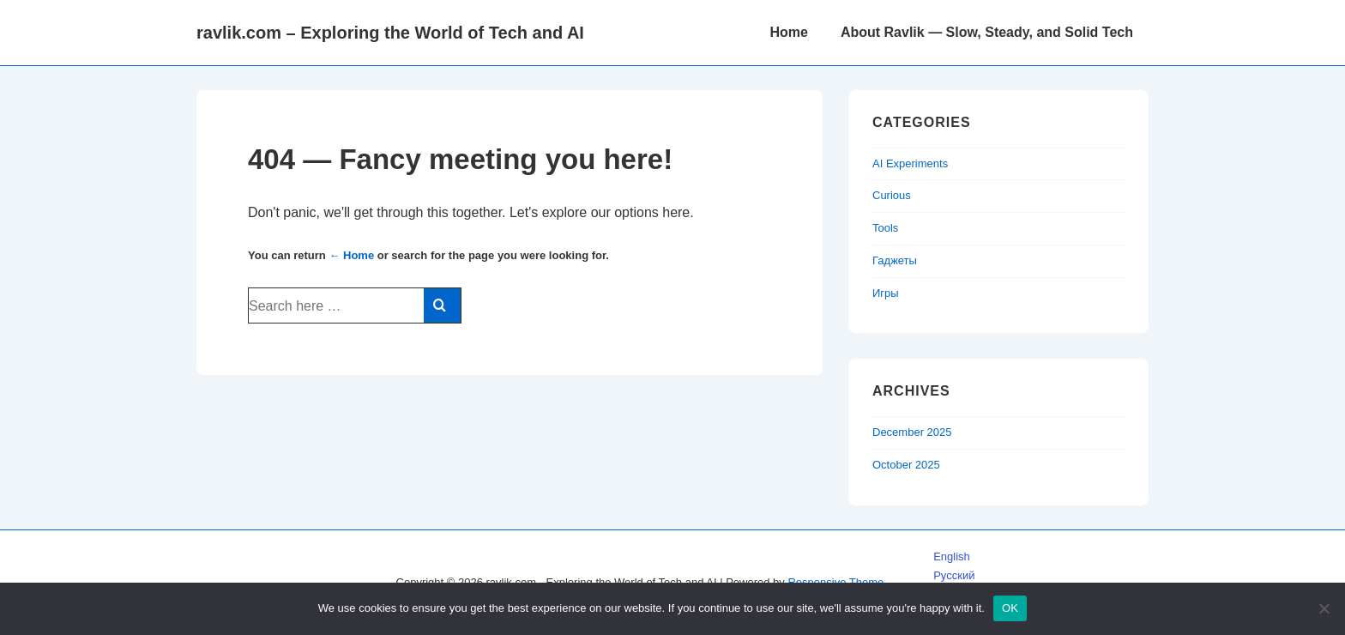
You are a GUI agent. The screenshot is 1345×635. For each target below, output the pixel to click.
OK (1010, 608)
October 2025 (906, 464)
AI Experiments (910, 163)
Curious (891, 195)
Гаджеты (894, 260)
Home (788, 32)
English (951, 556)
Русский (953, 575)
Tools (885, 227)
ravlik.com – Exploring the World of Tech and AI (390, 32)
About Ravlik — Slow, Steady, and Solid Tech (987, 32)
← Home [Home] (351, 255)
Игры (885, 293)
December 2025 (912, 432)
